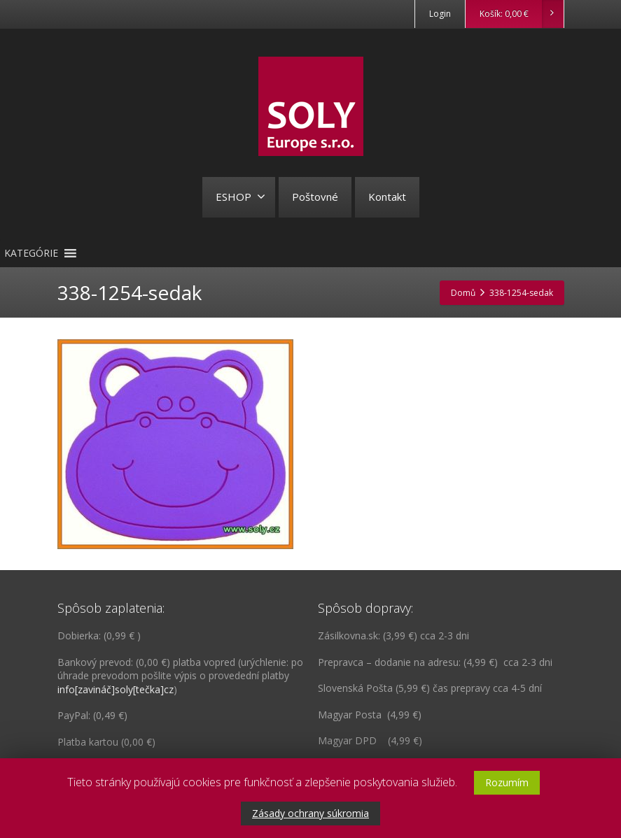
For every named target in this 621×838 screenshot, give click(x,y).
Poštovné (315, 197)
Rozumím (507, 782)
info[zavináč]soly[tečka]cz (115, 689)
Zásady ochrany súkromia (310, 813)
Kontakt (387, 197)
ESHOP (240, 197)
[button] (31, 253)
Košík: (521, 14)
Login (440, 14)
